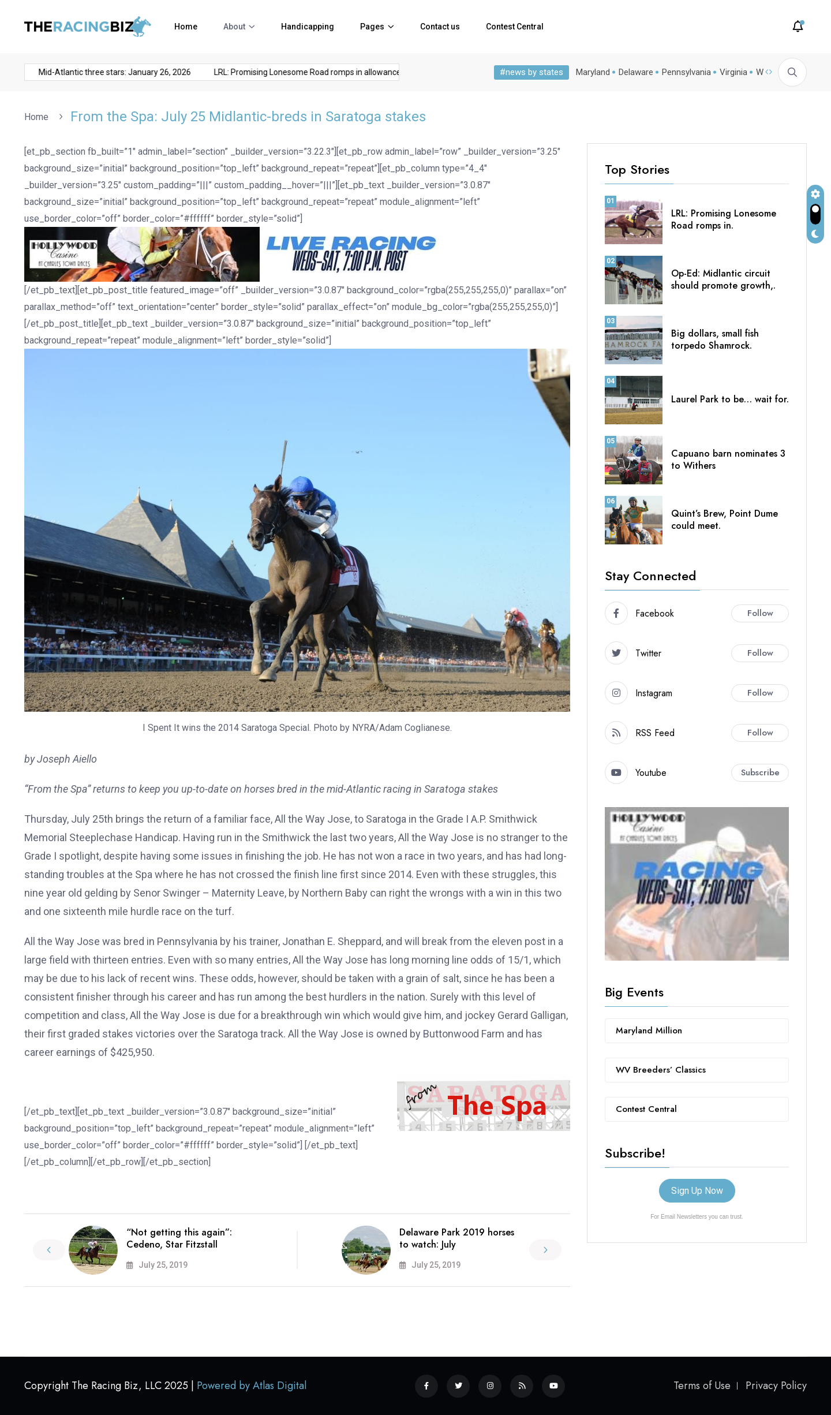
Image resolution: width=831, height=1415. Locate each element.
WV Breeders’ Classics (661, 1069)
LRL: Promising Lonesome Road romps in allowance (216, 72)
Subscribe (760, 772)
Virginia (731, 72)
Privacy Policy (776, 1385)
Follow (760, 613)
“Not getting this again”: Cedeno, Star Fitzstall (179, 1238)
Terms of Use (702, 1385)
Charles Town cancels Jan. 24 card (395, 72)
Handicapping (307, 26)
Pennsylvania (684, 72)
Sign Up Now (697, 1190)
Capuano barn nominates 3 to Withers (728, 459)
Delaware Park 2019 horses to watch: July (456, 1238)
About (234, 26)
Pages (372, 26)
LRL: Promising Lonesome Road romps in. (723, 219)
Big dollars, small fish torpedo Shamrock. (715, 339)
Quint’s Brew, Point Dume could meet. (724, 519)
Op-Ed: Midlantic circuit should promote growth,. (723, 279)
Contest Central (515, 26)
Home (185, 26)
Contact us (440, 26)
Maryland (591, 72)
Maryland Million (649, 1030)
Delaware (633, 72)
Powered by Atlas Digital (251, 1385)
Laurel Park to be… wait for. (730, 399)
